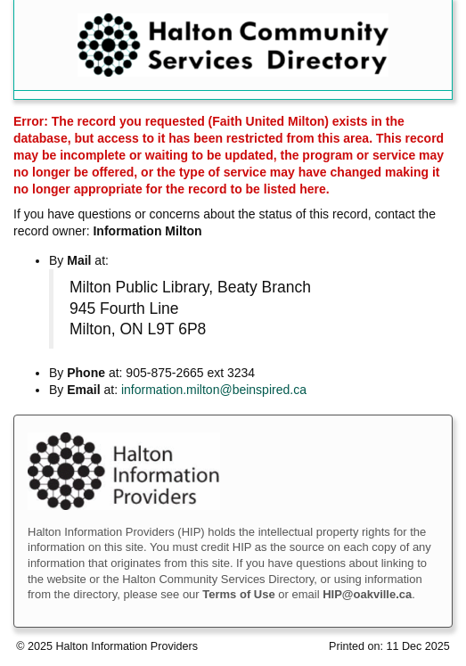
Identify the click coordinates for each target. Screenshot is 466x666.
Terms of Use (238, 594)
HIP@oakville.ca (367, 594)
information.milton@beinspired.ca (214, 389)
